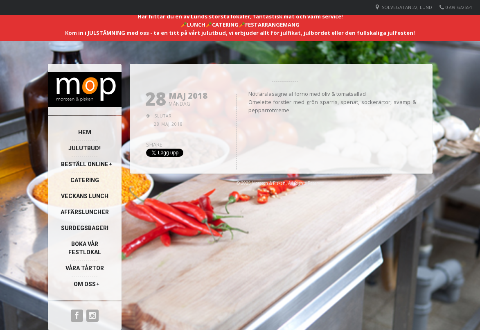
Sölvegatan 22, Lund (407, 7)
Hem (84, 132)
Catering (84, 180)
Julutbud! (84, 148)
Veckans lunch (84, 196)
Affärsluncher (85, 212)
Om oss (85, 284)
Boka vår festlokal (84, 248)
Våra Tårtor (84, 268)
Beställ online (84, 164)
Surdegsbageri (84, 228)
